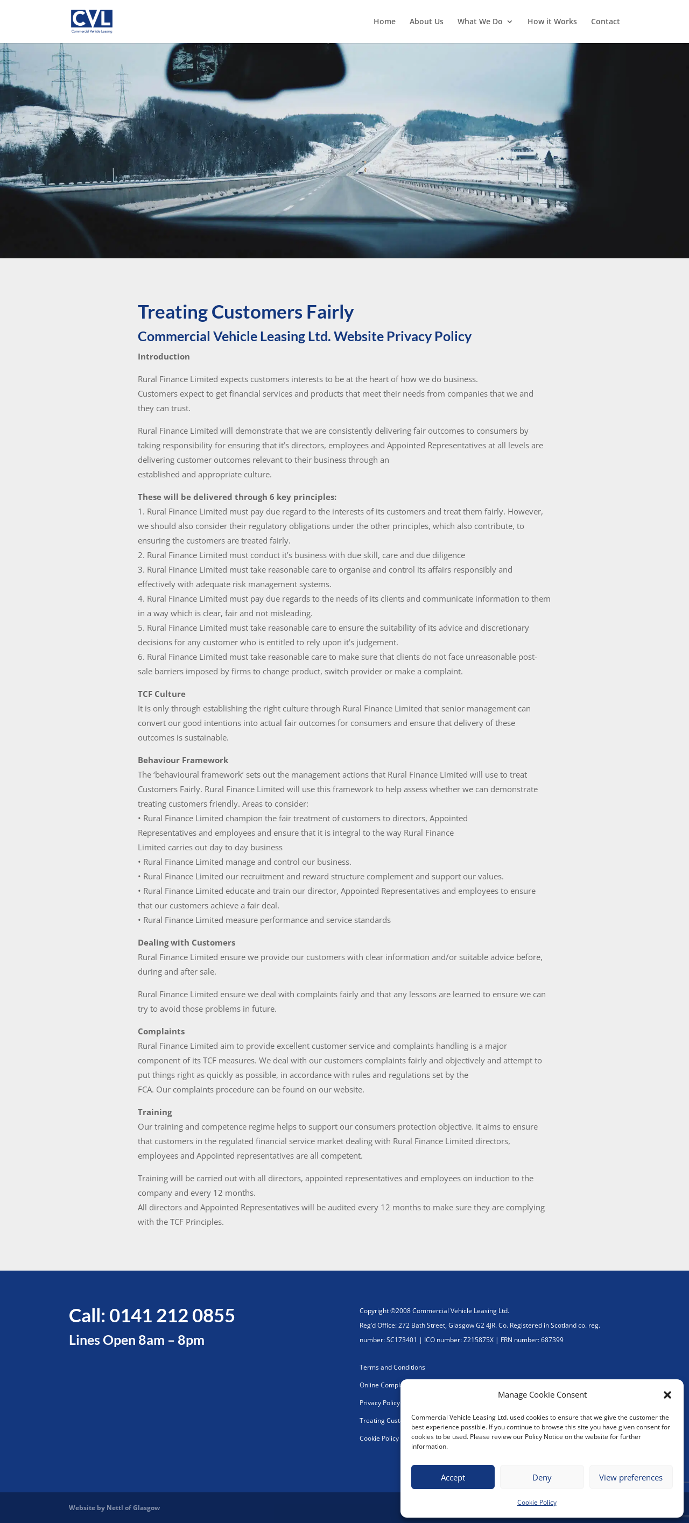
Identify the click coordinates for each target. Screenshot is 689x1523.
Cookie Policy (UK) (386, 1438)
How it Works (552, 22)
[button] (667, 1395)
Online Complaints (387, 1385)
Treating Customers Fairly (398, 1420)
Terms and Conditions (392, 1367)
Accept (453, 1477)
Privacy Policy (380, 1402)
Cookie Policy (537, 1502)
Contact (605, 22)
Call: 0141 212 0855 (152, 1314)
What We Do (480, 22)
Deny (542, 1477)
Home (385, 22)
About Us (427, 22)
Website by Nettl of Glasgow (114, 1507)
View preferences (631, 1477)
